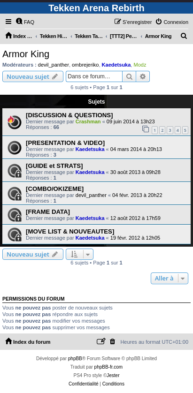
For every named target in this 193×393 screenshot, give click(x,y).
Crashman (88, 121)
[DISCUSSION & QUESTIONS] (69, 115)
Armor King (25, 54)
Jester (113, 375)
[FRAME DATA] (48, 211)
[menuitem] (24, 22)
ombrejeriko (85, 65)
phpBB (75, 358)
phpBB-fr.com (108, 367)
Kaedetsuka (116, 65)
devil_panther (53, 65)
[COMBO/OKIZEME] (55, 188)
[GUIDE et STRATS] (54, 165)
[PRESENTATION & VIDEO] (65, 142)
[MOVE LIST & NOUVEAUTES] (70, 231)
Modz (139, 65)
